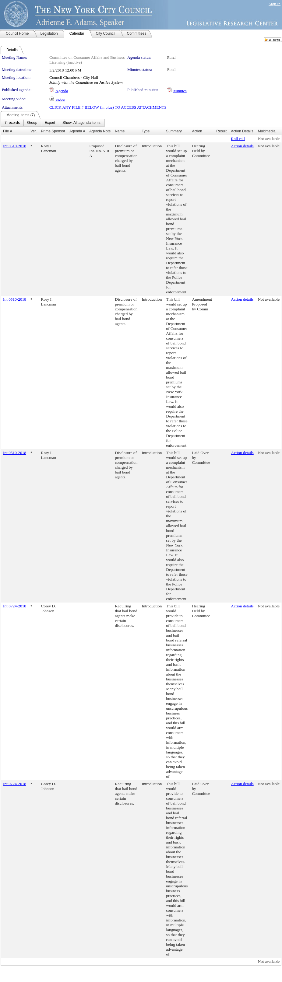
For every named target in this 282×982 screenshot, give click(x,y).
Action (197, 131)
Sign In (274, 4)
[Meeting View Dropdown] (81, 123)
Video (60, 100)
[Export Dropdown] (50, 123)
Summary (174, 131)
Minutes (180, 91)
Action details (242, 146)
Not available (269, 138)
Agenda (61, 91)
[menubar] (52, 123)
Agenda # (77, 131)
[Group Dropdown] (32, 123)
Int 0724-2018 (14, 606)
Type (146, 131)
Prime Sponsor (53, 131)
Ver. (33, 131)
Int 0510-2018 (14, 146)
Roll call (238, 138)
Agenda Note (100, 131)
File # (7, 131)
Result (221, 131)
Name (120, 131)
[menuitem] (12, 123)
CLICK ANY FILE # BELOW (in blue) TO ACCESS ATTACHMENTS (108, 107)
